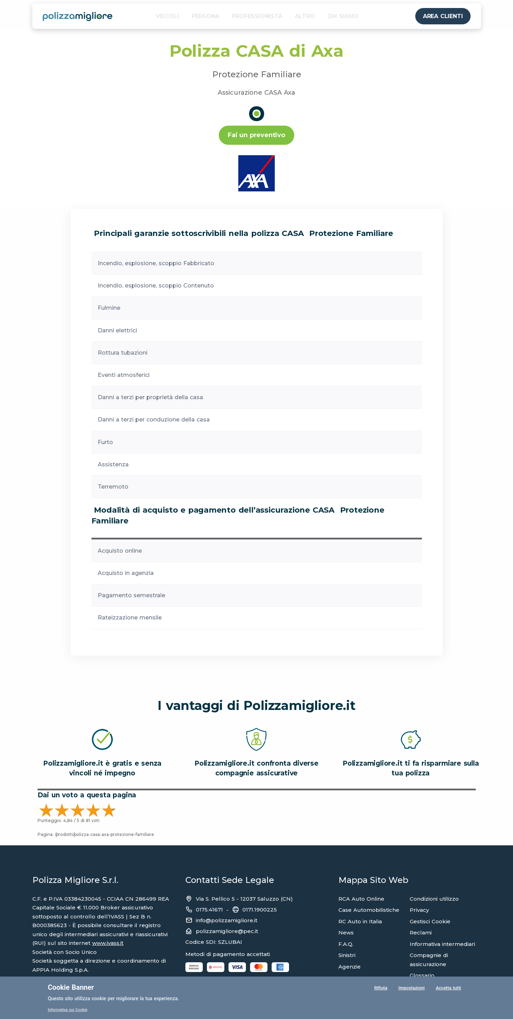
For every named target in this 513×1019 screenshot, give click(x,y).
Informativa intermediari (442, 944)
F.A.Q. (345, 944)
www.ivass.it (107, 943)
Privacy (419, 910)
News (346, 932)
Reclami (421, 932)
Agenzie (349, 966)
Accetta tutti (448, 989)
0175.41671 (209, 909)
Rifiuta (380, 989)
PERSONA (205, 16)
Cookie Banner (71, 987)
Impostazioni (410, 989)
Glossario (422, 975)
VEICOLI (167, 16)
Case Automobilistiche (368, 910)
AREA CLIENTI (443, 16)
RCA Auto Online (361, 898)
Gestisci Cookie (430, 921)
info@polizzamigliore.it (226, 920)
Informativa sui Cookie (69, 1009)
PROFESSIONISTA (257, 16)
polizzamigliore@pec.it (227, 931)
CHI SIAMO (343, 16)
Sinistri (346, 955)
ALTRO (305, 16)
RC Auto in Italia (360, 921)
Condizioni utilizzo (434, 898)
